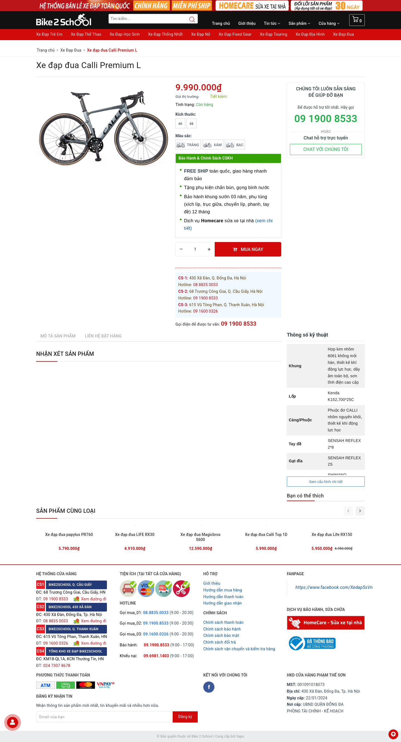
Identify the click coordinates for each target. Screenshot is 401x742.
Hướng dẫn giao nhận (222, 603)
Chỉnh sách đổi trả (219, 642)
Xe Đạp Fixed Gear (235, 34)
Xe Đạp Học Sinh (125, 34)
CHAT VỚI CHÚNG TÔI (325, 149)
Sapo (240, 736)
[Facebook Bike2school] (208, 687)
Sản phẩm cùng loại (66, 510)
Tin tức (272, 23)
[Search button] (189, 19)
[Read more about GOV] (311, 641)
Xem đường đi (93, 599)
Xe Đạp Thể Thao (86, 34)
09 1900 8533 (238, 323)
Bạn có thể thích (305, 496)
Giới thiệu (247, 23)
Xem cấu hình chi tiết (326, 482)
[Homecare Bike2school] (326, 622)
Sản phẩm (299, 23)
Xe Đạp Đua (343, 34)
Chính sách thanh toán (223, 622)
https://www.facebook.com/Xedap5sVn (334, 587)
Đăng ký (185, 716)
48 (191, 124)
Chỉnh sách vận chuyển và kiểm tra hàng (239, 649)
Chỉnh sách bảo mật (221, 635)
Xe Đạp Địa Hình (310, 34)
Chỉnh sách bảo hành (222, 629)
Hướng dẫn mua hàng (222, 590)
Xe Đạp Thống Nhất (165, 34)
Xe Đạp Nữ (200, 34)
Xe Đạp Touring (273, 34)
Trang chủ (221, 23)
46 (180, 124)
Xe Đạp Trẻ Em (49, 34)
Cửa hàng (329, 23)
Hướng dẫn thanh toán (223, 596)
